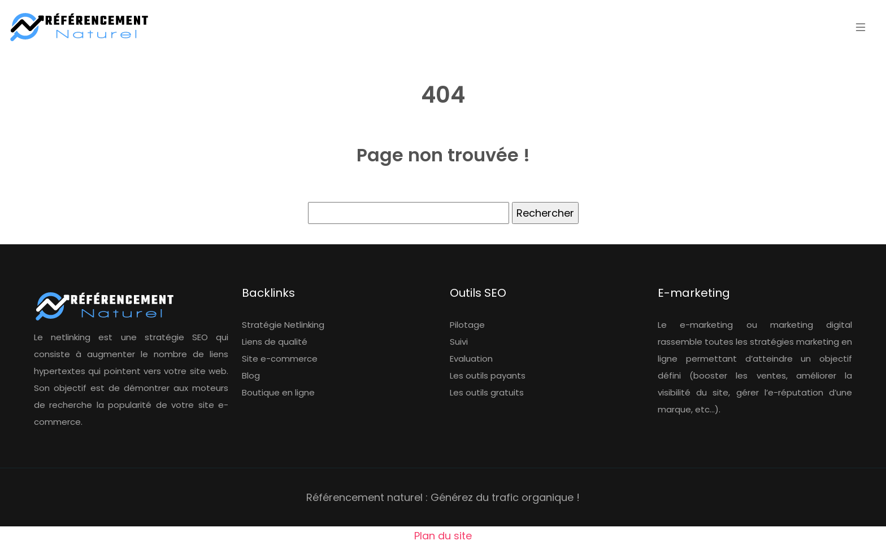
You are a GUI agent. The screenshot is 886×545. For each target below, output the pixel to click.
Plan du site (443, 536)
